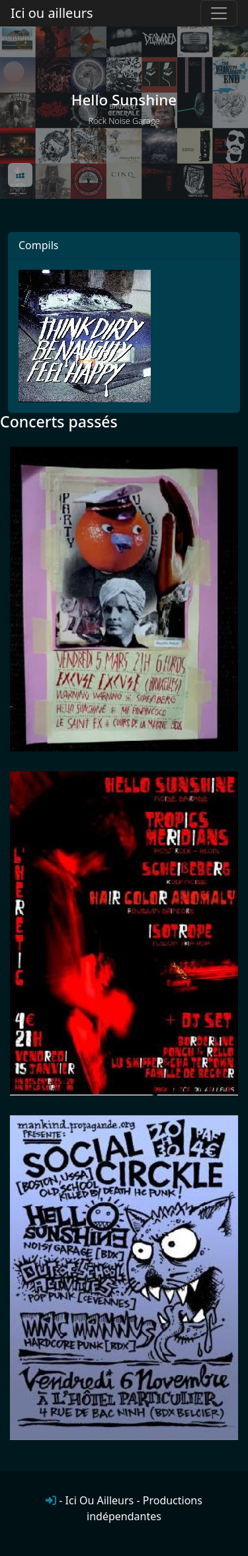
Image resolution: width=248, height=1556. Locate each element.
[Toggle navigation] (218, 13)
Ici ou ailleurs (52, 13)
